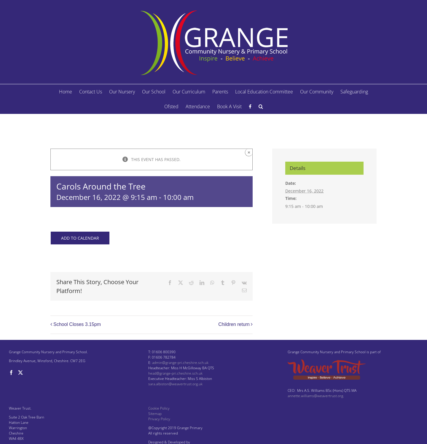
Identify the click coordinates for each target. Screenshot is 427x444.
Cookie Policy (159, 408)
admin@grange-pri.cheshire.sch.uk (180, 362)
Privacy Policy (159, 418)
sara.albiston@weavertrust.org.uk (175, 383)
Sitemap (155, 413)
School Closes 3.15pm (77, 324)
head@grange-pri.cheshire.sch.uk (175, 373)
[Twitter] (20, 372)
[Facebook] (11, 372)
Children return (234, 324)
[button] (261, 106)
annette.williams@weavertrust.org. (316, 395)
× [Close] (249, 152)
